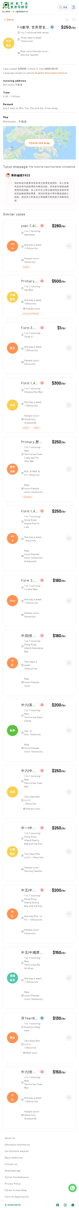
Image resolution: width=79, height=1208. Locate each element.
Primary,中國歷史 (30, 281)
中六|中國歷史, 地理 (30, 771)
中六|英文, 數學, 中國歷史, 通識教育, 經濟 (30, 705)
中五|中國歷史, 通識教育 (32, 952)
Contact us (11, 1164)
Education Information (17, 1144)
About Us (10, 1138)
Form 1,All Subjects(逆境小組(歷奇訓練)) (30, 511)
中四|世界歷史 (30, 636)
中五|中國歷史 (30, 890)
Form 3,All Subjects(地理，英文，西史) (30, 328)
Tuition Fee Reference (17, 1177)
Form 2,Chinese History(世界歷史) (30, 580)
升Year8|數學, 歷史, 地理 (30, 1018)
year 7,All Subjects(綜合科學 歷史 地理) (30, 226)
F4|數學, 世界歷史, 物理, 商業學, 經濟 (33, 27)
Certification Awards (17, 1151)
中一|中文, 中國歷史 (30, 828)
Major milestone (14, 1157)
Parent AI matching (16, 1190)
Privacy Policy (13, 1183)
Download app (13, 1170)
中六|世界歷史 (30, 1072)
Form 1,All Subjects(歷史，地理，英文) (30, 383)
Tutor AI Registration (17, 1196)
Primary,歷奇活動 (32, 442)
